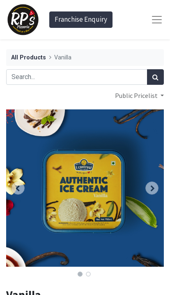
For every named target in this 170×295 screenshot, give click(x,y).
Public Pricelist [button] (137, 95)
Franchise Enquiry (81, 19)
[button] (18, 188)
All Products (28, 57)
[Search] (155, 77)
